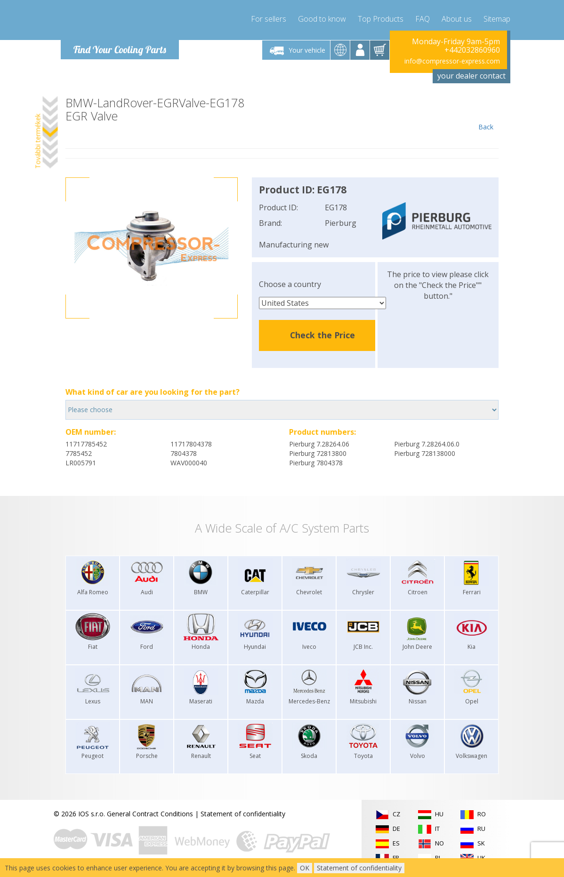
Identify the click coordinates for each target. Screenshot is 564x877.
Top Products (380, 19)
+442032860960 (472, 50)
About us (457, 19)
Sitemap (496, 19)
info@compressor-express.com (452, 60)
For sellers (268, 19)
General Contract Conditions (150, 813)
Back (486, 113)
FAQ (422, 19)
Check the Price (322, 335)
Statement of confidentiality (243, 813)
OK (304, 867)
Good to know (322, 19)
